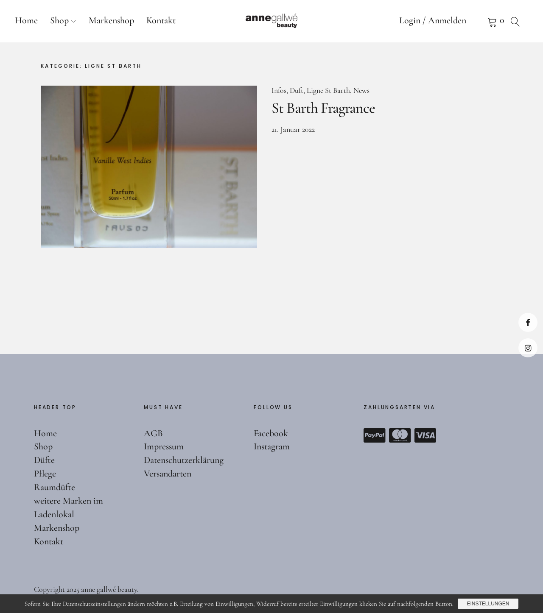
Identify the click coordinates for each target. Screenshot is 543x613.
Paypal (375, 435)
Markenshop (111, 20)
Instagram (527, 347)
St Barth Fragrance (323, 108)
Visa (425, 435)
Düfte (44, 459)
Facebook (527, 322)
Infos (279, 90)
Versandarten (167, 473)
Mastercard (400, 435)
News (361, 90)
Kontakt (161, 20)
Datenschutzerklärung (184, 459)
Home (26, 20)
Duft (296, 90)
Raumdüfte (54, 487)
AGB (153, 433)
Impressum (164, 446)
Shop (59, 20)
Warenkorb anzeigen (481, 21)
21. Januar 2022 (293, 129)
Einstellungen (488, 604)
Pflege (45, 473)
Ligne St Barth (328, 90)
